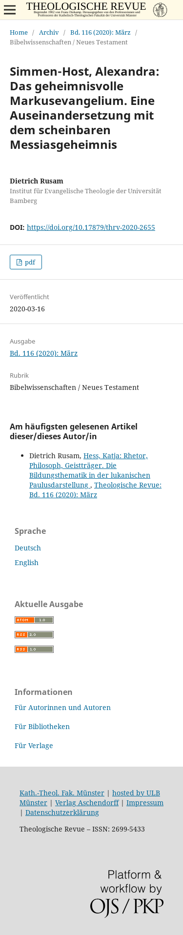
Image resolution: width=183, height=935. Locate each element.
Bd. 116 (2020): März (100, 32)
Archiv (49, 32)
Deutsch (28, 547)
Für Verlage (34, 745)
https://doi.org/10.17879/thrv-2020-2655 (91, 227)
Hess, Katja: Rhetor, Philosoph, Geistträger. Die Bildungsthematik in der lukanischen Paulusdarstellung (89, 470)
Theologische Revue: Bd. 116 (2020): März (95, 489)
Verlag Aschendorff (87, 802)
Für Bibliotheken (42, 726)
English (27, 562)
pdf (29, 262)
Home (19, 32)
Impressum (144, 802)
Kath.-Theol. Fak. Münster (62, 792)
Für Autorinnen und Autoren (63, 707)
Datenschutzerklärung (62, 812)
